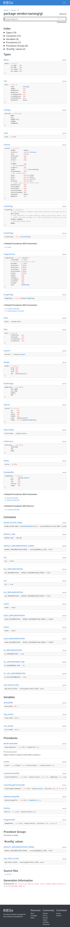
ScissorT (8, 351)
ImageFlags (9, 294)
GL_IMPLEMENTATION (14, 650)
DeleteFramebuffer (13, 500)
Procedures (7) (13, 42)
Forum (45, 916)
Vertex (7, 460)
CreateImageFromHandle (15, 311)
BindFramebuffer (12, 498)
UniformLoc (20, 373)
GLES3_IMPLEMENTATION (15, 638)
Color (7, 133)
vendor (6, 10)
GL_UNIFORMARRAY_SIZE (15, 662)
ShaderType (25, 285)
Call (6, 81)
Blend (7, 60)
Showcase (46, 924)
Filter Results (62, 22)
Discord (45, 918)
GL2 (6, 557)
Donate (58, 916)
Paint (7, 318)
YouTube (46, 922)
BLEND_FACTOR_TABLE (14, 522)
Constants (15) (13, 35)
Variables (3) (12, 39)
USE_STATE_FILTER (12, 685)
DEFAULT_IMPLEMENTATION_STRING (20, 546)
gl (18, 10)
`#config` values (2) (15, 48)
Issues (58, 913)
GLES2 (7, 604)
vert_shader (9, 726)
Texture (33, 152)
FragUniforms (10, 254)
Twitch (45, 920)
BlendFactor (30, 526)
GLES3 (7, 627)
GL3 (6, 580)
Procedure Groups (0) (17, 45)
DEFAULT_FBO (10, 534)
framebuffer (9, 472)
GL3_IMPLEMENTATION (14, 592)
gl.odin (9, 874)
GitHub (45, 913)
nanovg (13, 10)
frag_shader (9, 714)
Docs (32, 913)
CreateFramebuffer (13, 309)
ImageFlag (30, 298)
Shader (26, 150)
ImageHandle (10, 820)
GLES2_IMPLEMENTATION (15, 615)
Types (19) (11, 32)
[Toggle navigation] (64, 2)
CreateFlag (34, 169)
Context (8, 145)
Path (32, 177)
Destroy (8, 808)
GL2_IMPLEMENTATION (14, 569)
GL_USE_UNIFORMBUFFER (15, 673)
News (32, 918)
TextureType (9, 430)
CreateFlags (9, 233)
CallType (26, 86)
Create (9, 247)
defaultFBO (9, 703)
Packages (34, 916)
